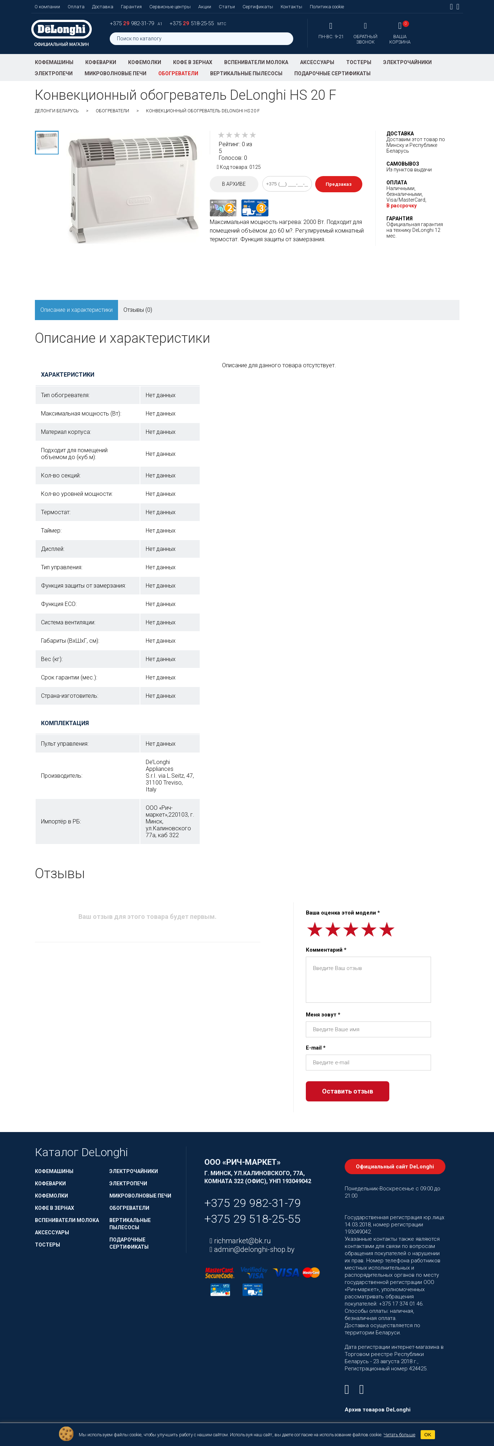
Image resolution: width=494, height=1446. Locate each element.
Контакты (291, 6)
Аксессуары (317, 62)
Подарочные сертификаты (332, 73)
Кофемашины (54, 62)
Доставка (102, 6)
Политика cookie (327, 6)
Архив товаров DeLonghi (378, 1410)
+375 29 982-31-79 (252, 1203)
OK (427, 1434)
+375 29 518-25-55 (252, 1219)
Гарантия (131, 6)
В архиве (234, 184)
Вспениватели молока (256, 62)
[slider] (237, 135)
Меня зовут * (323, 1014)
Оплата (76, 6)
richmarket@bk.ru (241, 1240)
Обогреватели (178, 73)
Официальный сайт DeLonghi (395, 1166)
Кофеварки (100, 62)
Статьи (227, 6)
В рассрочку (401, 205)
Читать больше (399, 1434)
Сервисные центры (170, 6)
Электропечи (54, 73)
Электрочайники (407, 62)
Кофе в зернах (192, 62)
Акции (204, 6)
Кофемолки (144, 62)
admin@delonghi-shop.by (253, 1249)
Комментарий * (326, 950)
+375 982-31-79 (132, 23)
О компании (47, 6)
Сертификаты (258, 6)
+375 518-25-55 (192, 23)
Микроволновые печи (115, 73)
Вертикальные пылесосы (246, 73)
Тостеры (358, 62)
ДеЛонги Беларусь (57, 110)
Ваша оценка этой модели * (343, 913)
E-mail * (316, 1048)
